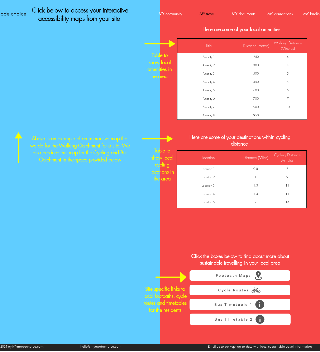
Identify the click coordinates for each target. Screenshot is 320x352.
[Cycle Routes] (240, 290)
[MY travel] (207, 14)
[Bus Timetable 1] (240, 304)
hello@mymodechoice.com (100, 346)
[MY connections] (280, 14)
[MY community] (170, 14)
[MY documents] (243, 14)
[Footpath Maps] (240, 275)
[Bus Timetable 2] (240, 319)
